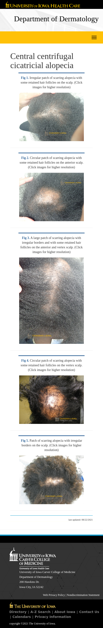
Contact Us (89, 612)
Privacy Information (53, 617)
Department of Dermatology (56, 19)
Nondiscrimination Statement (83, 595)
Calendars (21, 617)
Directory (17, 612)
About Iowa (64, 612)
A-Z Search (40, 612)
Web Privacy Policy (54, 595)
